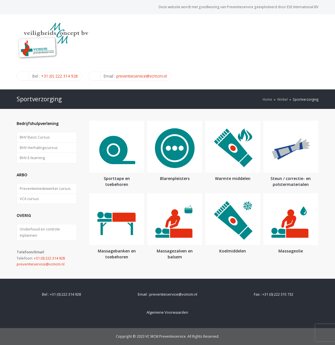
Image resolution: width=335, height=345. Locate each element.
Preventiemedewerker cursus (45, 188)
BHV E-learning (32, 157)
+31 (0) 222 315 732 (277, 294)
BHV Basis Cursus (35, 137)
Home (267, 99)
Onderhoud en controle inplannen (40, 232)
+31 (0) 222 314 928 (59, 76)
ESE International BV (302, 7)
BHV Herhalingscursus (39, 147)
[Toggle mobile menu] (315, 51)
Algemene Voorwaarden (167, 312)
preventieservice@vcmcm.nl (141, 76)
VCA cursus (29, 198)
